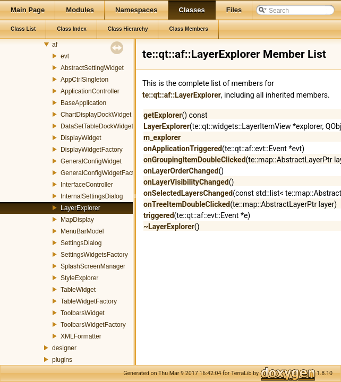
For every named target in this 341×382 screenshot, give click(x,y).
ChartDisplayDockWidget (96, 114)
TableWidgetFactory (89, 301)
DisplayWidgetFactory (92, 149)
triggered (158, 215)
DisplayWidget (81, 138)
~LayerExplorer (168, 226)
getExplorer (162, 115)
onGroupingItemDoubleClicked (194, 159)
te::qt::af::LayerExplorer (181, 95)
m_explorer (162, 137)
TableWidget (78, 289)
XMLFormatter (81, 336)
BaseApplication (83, 103)
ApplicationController (90, 91)
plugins (62, 359)
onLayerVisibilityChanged (186, 182)
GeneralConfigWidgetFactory (102, 173)
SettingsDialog (81, 243)
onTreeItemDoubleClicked (186, 204)
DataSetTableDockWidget (97, 126)
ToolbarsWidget (83, 313)
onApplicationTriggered (182, 148)
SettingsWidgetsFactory (94, 254)
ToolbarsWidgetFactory (93, 324)
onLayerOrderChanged (180, 171)
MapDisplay (77, 219)
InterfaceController (87, 184)
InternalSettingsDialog (92, 196)
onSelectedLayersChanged (188, 193)
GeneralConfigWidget (91, 161)
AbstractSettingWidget (92, 68)
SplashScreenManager (93, 266)
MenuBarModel (82, 231)
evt (65, 56)
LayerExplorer (80, 208)
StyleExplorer (79, 278)
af (54, 44)
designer (64, 348)
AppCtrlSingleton (84, 79)
